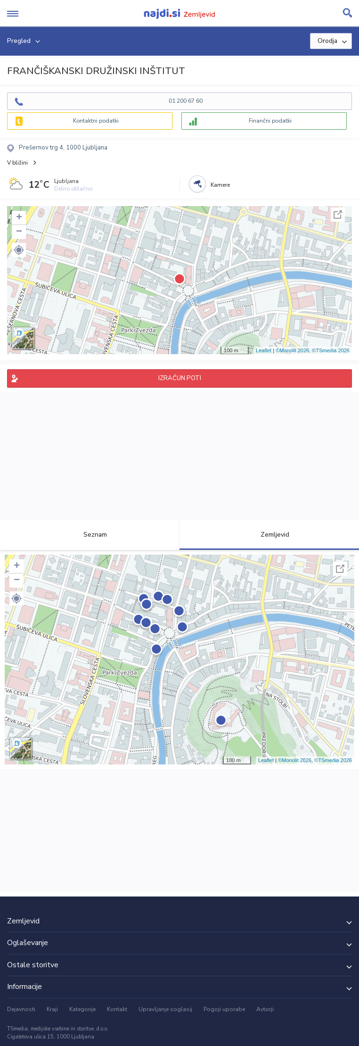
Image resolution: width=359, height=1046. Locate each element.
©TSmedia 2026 (331, 350)
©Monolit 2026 (292, 350)
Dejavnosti (21, 1009)
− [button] (19, 232)
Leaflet (263, 350)
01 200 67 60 (186, 101)
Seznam (90, 534)
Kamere (220, 185)
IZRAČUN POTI (179, 378)
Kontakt (117, 1009)
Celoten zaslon (338, 215)
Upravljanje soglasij (165, 1009)
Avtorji (265, 1009)
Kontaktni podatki (96, 121)
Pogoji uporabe (224, 1009)
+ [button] (19, 218)
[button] (19, 250)
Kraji (52, 1009)
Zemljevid (269, 534)
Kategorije (82, 1009)
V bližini (17, 162)
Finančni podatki (270, 121)
